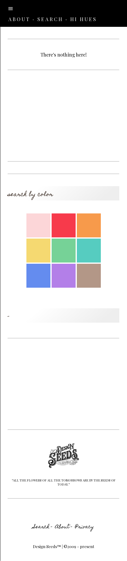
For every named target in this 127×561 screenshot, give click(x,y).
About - (63, 527)
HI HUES (83, 19)
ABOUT (19, 19)
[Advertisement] (63, 115)
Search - (42, 527)
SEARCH (50, 19)
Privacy (84, 527)
